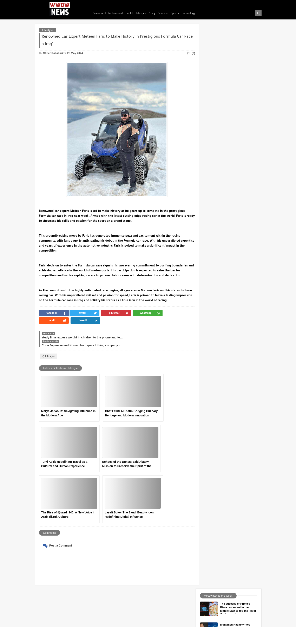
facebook (122, 536)
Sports (175, 13)
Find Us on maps (127, 555)
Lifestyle (141, 13)
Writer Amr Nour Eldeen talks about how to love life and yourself (238, 147)
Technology (188, 13)
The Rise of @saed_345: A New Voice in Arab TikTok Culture (113, 449)
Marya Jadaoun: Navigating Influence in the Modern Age (60, 398)
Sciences (163, 13)
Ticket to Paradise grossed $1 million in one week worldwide (238, 231)
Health (129, 13)
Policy (152, 13)
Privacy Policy (48, 555)
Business (98, 13)
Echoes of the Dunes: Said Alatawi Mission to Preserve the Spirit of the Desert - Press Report (62, 449)
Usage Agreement (50, 548)
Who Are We (47, 536)
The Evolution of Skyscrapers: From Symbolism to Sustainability (238, 210)
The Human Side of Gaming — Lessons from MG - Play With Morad (238, 189)
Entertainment (114, 13)
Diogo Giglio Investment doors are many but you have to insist (236, 126)
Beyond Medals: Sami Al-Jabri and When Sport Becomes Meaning (236, 106)
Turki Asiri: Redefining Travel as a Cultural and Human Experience (162, 399)
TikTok (121, 548)
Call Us (44, 542)
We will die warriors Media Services (138, 568)
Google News (125, 561)
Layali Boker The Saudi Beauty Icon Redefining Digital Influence (164, 449)
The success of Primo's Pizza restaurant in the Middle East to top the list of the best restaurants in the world (238, 46)
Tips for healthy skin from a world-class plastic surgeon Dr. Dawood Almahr (238, 168)
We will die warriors (86, 621)
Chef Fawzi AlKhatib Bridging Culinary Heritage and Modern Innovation (112, 399)
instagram (123, 542)
